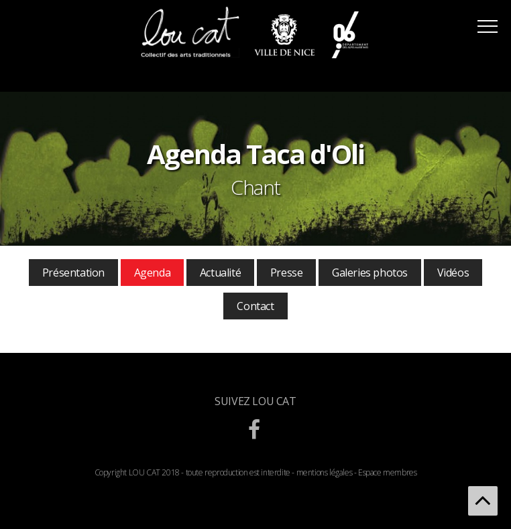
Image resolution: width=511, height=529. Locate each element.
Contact (255, 306)
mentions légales (324, 472)
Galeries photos (370, 272)
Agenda (152, 272)
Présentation (73, 272)
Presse (286, 272)
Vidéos (453, 272)
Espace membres (387, 472)
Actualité (220, 272)
